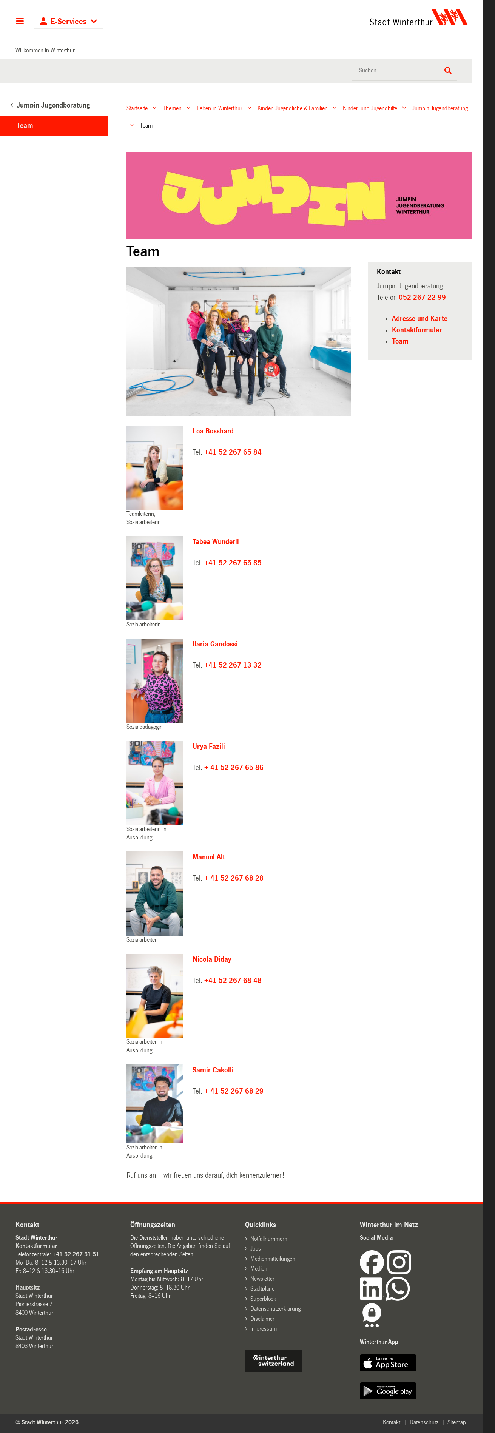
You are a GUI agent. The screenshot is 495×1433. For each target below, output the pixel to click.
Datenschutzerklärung (275, 1308)
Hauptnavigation (19, 22)
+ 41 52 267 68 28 (234, 878)
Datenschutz (424, 1422)
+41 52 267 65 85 (233, 563)
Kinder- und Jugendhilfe (370, 108)
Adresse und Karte (419, 318)
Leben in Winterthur (219, 108)
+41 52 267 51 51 (75, 1254)
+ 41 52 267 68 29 (234, 1091)
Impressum (263, 1328)
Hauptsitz (27, 1287)
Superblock (263, 1299)
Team (25, 126)
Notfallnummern (268, 1239)
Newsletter (262, 1279)
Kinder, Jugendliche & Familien (293, 108)
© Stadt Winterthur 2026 (47, 1422)
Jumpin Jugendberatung (440, 108)
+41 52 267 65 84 (233, 452)
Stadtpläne (262, 1288)
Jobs (255, 1248)
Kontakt (391, 1422)
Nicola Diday (212, 959)
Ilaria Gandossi (217, 644)
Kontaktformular (417, 330)
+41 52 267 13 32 (233, 665)
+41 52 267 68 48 (233, 980)
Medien (258, 1268)
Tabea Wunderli (216, 542)
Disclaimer (262, 1319)
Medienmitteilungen (272, 1259)
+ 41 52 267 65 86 (234, 767)
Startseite (137, 108)
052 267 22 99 (422, 297)
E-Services (68, 21)
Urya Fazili (209, 746)
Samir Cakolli (213, 1070)
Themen (172, 108)
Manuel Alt (209, 857)
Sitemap (456, 1422)
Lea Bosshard (213, 431)
